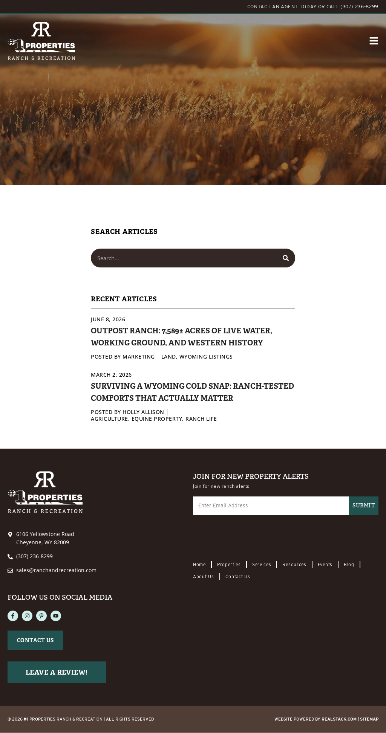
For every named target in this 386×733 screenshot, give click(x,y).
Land (168, 356)
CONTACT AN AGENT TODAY (282, 6)
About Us (203, 577)
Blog (349, 565)
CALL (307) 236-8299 (352, 6)
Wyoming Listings (206, 356)
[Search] (285, 258)
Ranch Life (201, 418)
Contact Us (237, 577)
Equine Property (157, 418)
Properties (229, 565)
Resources (294, 565)
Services (261, 565)
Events (325, 565)
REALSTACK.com (339, 719)
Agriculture (109, 418)
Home (199, 565)
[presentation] (250, 539)
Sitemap (369, 719)
